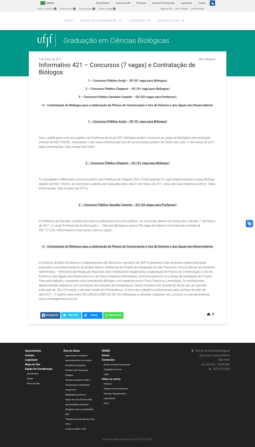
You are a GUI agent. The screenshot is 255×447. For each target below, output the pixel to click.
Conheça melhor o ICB (75, 429)
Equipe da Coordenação (99, 20)
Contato (29, 355)
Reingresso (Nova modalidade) (79, 409)
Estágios (69, 375)
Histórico (108, 384)
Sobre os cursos (111, 379)
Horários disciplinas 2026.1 (77, 380)
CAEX (106, 374)
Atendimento (33, 374)
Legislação (31, 359)
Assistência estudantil (75, 365)
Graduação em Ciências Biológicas (116, 40)
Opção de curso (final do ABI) (78, 399)
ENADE (106, 350)
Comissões (137, 20)
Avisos (105, 355)
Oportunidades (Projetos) (76, 404)
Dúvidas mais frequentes (76, 370)
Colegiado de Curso (112, 369)
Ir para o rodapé (106, 9)
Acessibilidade (197, 9)
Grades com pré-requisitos (116, 388)
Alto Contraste (181, 9)
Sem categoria (207, 59)
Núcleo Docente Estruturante (117, 364)
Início (69, 20)
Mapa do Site (166, 9)
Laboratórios (109, 398)
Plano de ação (33, 383)
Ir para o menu (68, 9)
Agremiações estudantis (76, 355)
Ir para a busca (87, 9)
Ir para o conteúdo (46, 9)
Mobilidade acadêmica (75, 395)
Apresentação (33, 350)
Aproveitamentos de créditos (78, 360)
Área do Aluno (169, 20)
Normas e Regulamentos (115, 393)
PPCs (106, 403)
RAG (67, 414)
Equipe (30, 378)
